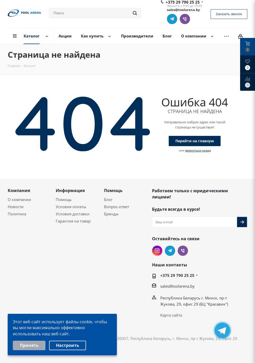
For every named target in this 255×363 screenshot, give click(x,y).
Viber (185, 19)
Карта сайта (171, 315)
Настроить (67, 346)
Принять (29, 346)
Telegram (172, 19)
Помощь (64, 199)
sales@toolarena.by (177, 286)
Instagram (157, 251)
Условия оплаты (71, 206)
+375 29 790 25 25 (177, 275)
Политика (17, 213)
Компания (19, 190)
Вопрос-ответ (116, 206)
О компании (19, 199)
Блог (108, 199)
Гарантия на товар (73, 221)
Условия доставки (73, 213)
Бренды (111, 213)
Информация (70, 190)
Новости (16, 206)
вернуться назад (198, 150)
